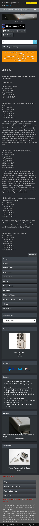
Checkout (21, 31)
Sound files (7, 308)
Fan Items (6, 290)
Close (31, 3)
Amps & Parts (7, 277)
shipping (10, 509)
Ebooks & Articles (9, 295)
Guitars (5, 263)
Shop (8, 47)
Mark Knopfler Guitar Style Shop (15, 9)
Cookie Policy (8, 5)
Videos (5, 304)
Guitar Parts (7, 272)
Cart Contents (8, 31)
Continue (32, 255)
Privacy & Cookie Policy (12, 486)
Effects (5, 281)
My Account (7, 35)
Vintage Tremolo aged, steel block (19, 468)
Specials (6, 329)
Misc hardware (8, 286)
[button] (4, 17)
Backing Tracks (8, 268)
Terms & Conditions (10, 491)
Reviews (6, 413)
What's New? (7, 446)
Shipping (15, 47)
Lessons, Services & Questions (13, 299)
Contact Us (7, 495)
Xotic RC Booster (19, 352)
